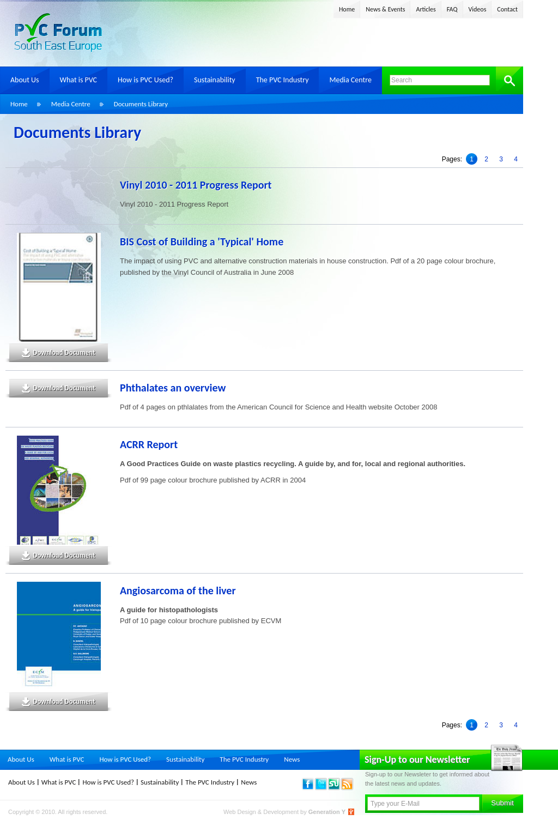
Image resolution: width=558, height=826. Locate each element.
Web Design (240, 812)
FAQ (452, 9)
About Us (24, 80)
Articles (425, 9)
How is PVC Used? (145, 80)
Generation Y (326, 812)
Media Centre (350, 80)
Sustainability (214, 80)
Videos (478, 9)
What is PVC (79, 80)
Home (347, 9)
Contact (507, 9)
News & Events (385, 9)
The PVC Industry (282, 80)
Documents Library (141, 104)
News (292, 759)
